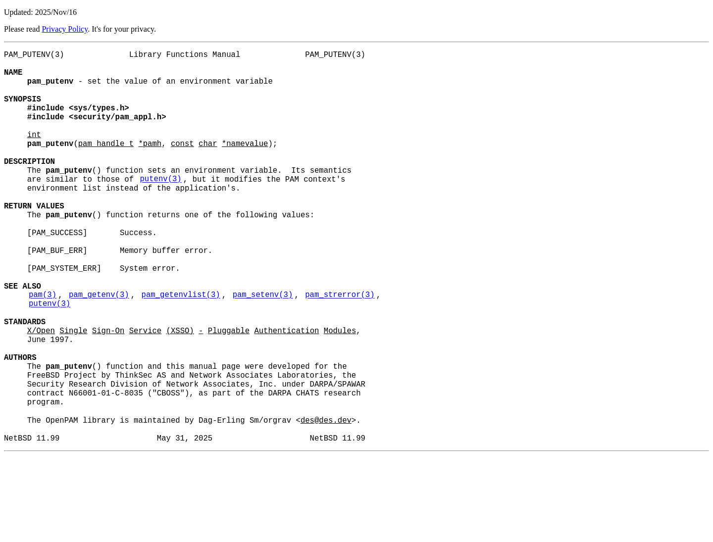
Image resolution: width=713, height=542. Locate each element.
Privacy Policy (65, 29)
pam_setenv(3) (263, 350)
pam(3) (42, 350)
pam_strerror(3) (339, 350)
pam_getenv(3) (99, 350)
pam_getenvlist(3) (181, 350)
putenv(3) (160, 208)
